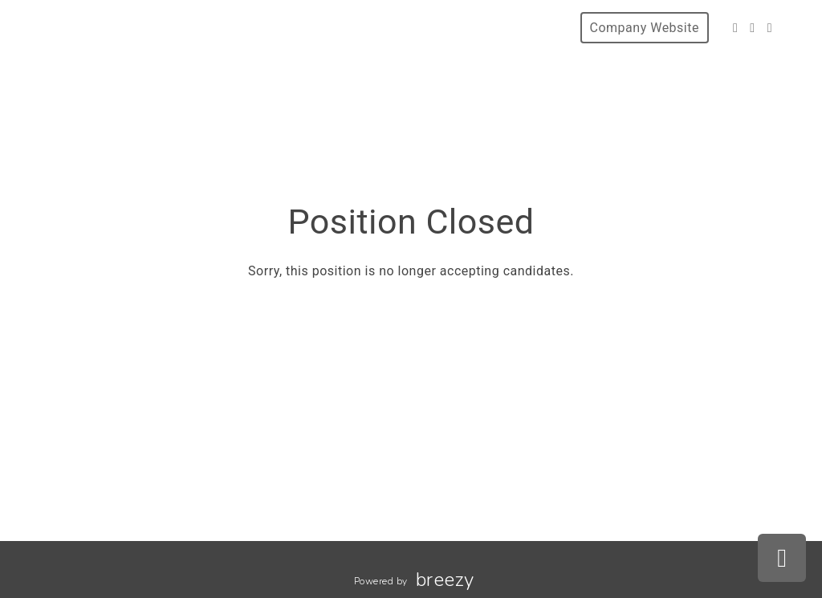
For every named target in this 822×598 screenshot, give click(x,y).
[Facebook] (735, 27)
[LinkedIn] (769, 27)
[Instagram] (752, 27)
